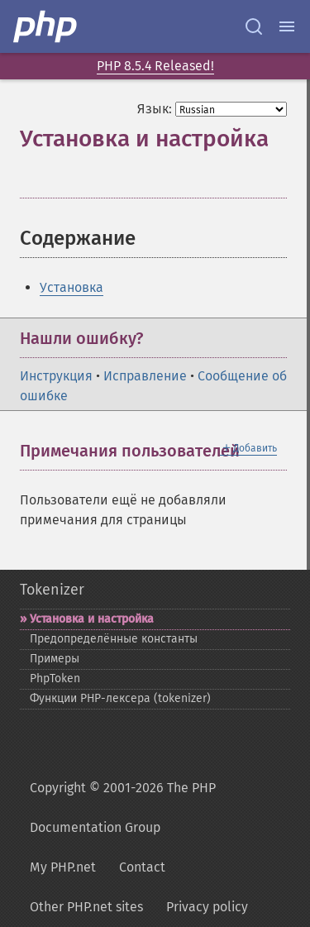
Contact (142, 867)
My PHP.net (63, 867)
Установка (71, 287)
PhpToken (55, 678)
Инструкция (56, 376)
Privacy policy (207, 907)
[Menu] (286, 26)
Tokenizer (52, 590)
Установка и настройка (92, 619)
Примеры (54, 659)
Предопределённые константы (114, 639)
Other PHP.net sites (86, 907)
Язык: (154, 109)
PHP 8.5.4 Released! (155, 66)
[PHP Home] (46, 26)
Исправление (145, 376)
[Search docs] (253, 26)
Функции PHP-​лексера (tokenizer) (120, 698)
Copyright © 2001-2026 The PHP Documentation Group (123, 807)
